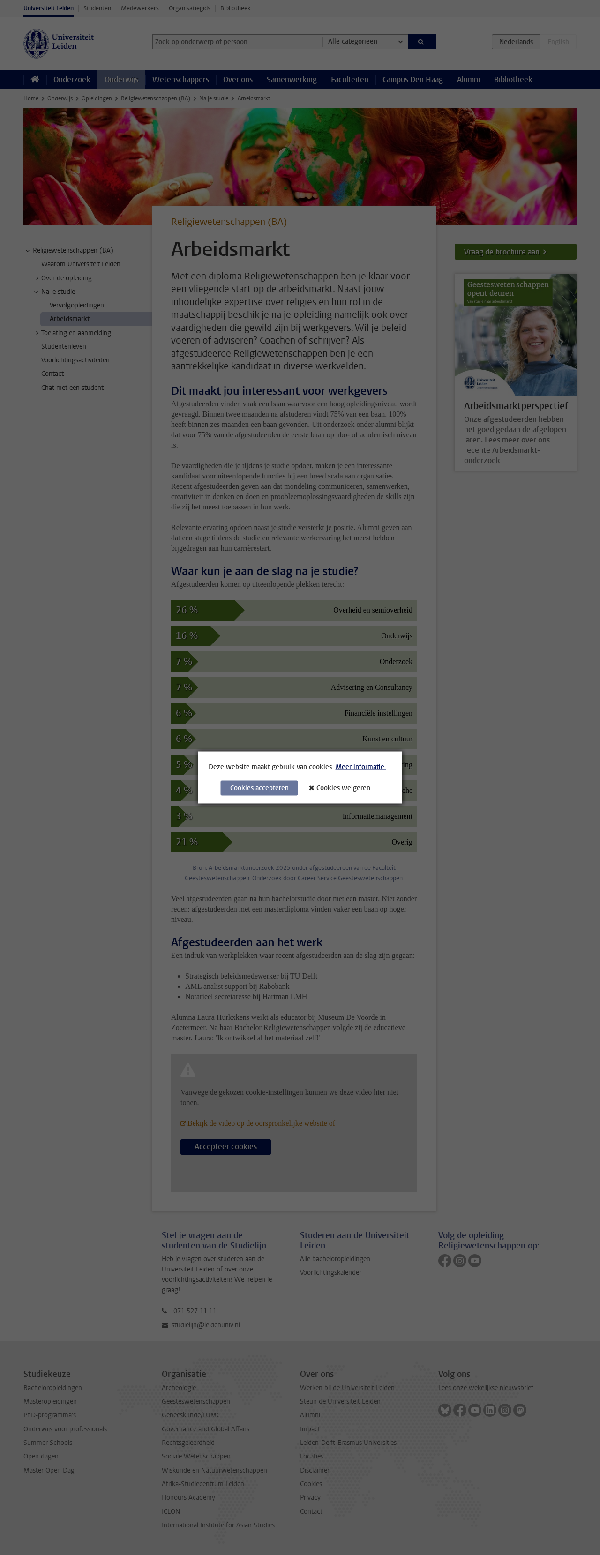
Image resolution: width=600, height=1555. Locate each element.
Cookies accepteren (259, 788)
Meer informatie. (361, 767)
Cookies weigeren (343, 788)
